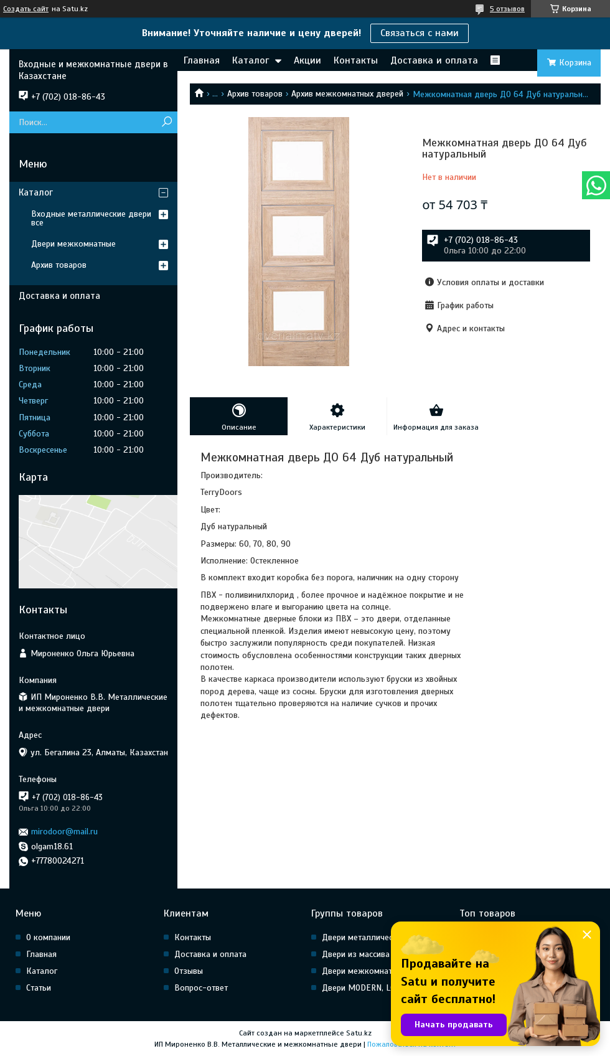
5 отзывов (507, 8)
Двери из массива (356, 954)
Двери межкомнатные (73, 243)
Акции (307, 60)
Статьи (38, 988)
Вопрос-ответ (201, 988)
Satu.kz (359, 1033)
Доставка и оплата (434, 60)
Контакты (356, 60)
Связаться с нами (419, 33)
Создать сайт (26, 8)
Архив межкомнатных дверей (347, 93)
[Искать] (166, 122)
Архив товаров (255, 93)
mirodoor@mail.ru (64, 831)
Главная (202, 60)
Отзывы (188, 971)
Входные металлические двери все (91, 218)
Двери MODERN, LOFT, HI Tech (378, 988)
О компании (48, 937)
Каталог (250, 60)
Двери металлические (364, 937)
